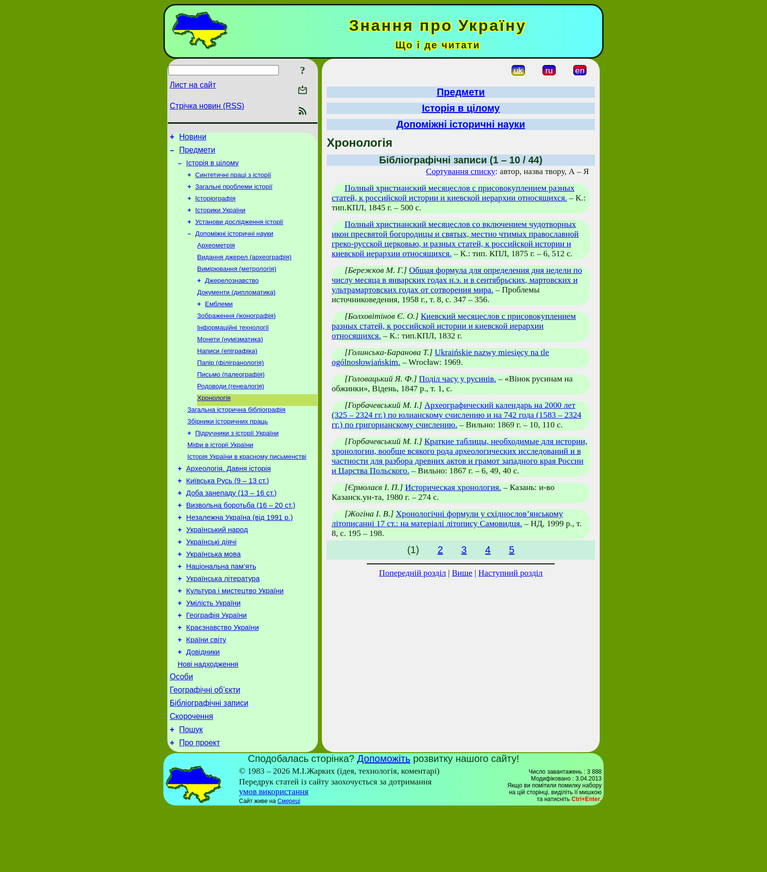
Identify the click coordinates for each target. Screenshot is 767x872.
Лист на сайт (193, 85)
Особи (181, 732)
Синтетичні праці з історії (233, 180)
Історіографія (215, 205)
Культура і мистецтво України (235, 636)
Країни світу (206, 690)
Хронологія (214, 421)
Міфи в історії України (220, 472)
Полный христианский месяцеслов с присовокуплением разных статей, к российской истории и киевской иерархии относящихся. (453, 192)
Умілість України (213, 649)
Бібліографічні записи (209, 761)
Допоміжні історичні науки (234, 243)
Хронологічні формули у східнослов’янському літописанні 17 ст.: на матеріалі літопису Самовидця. (447, 518)
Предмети (197, 153)
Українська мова (213, 595)
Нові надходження (208, 718)
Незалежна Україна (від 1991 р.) (239, 554)
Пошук (191, 790)
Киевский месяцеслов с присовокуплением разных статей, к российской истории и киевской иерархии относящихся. (454, 326)
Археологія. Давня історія (228, 499)
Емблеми (219, 320)
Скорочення (191, 776)
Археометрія (216, 256)
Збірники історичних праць (227, 447)
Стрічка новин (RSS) (207, 106)
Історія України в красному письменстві (246, 485)
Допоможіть (383, 821)
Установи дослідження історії (239, 231)
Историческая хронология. (453, 487)
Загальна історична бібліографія (236, 434)
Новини (192, 138)
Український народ (217, 567)
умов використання (274, 854)
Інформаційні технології (233, 345)
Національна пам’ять (221, 608)
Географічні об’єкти (205, 746)
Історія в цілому (212, 167)
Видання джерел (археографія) (244, 269)
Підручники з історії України (237, 460)
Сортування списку (461, 171)
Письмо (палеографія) (231, 396)
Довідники (203, 704)
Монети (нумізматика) (230, 358)
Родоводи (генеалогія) (230, 409)
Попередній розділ (412, 573)
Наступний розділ (510, 573)
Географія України (216, 663)
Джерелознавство (232, 294)
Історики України (220, 218)
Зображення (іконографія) (236, 332)
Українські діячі (211, 581)
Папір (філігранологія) (230, 383)
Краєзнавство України (222, 677)
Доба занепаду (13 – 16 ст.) (231, 526)
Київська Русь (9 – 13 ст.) (227, 512)
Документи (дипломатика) (236, 307)
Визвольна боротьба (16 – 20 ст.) (240, 540)
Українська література (223, 622)
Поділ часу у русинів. (457, 378)
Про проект (199, 805)
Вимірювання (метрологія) (236, 282)
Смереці (288, 863)
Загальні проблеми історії (233, 193)
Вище (462, 573)
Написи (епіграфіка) (227, 371)
